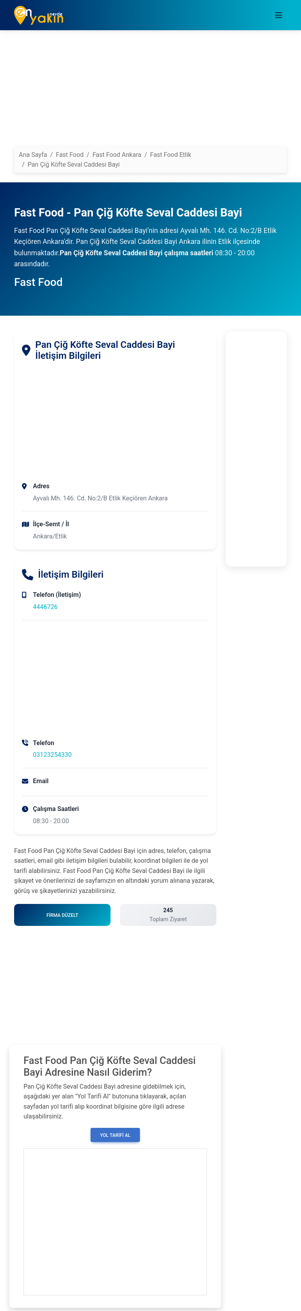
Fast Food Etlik (170, 154)
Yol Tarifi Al (115, 1135)
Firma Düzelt (62, 915)
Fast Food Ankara (116, 154)
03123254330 (52, 754)
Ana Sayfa (33, 154)
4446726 (45, 607)
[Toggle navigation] (278, 15)
